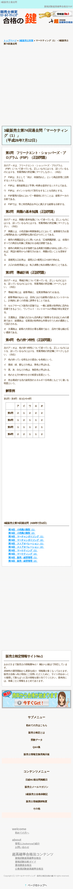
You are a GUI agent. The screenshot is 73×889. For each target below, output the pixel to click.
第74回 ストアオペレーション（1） (26, 543)
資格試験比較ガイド (25, 861)
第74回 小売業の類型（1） (22, 529)
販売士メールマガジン (36, 787)
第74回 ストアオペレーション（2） (26, 547)
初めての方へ (22, 832)
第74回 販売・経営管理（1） (23, 557)
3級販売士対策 (26, 40)
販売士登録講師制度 (36, 801)
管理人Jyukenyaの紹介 (27, 843)
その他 (36, 808)
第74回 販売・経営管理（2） (23, 561)
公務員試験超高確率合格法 (29, 868)
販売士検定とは (36, 732)
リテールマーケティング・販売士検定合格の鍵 (34, 876)
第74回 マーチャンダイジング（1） (26, 536)
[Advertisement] (36, 85)
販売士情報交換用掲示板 (37, 754)
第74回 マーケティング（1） (23, 550)
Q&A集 (36, 747)
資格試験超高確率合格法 (28, 858)
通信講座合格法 (23, 865)
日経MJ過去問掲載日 (36, 779)
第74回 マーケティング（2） (23, 554)
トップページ (10, 40)
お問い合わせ (22, 847)
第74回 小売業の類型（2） (22, 533)
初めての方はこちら (36, 725)
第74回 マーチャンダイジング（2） (26, 540)
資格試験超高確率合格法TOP (58, 6)
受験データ (36, 740)
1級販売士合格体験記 (36, 794)
